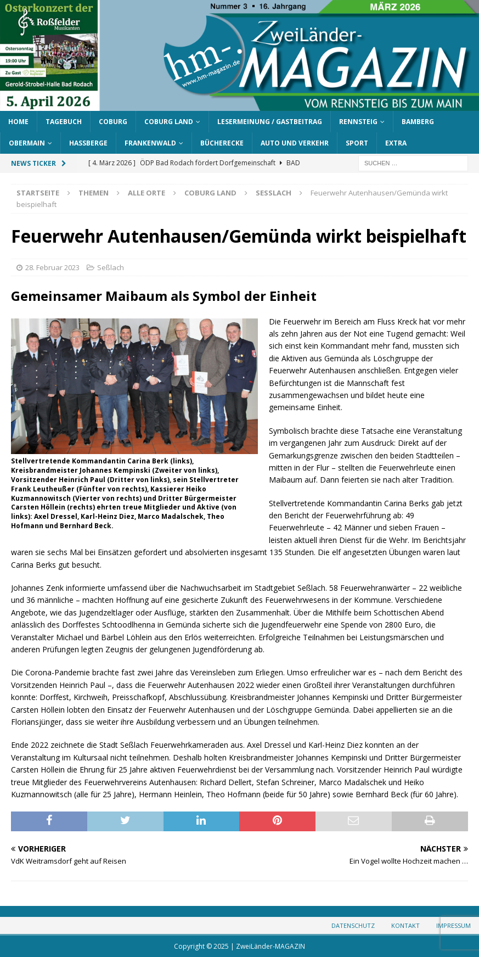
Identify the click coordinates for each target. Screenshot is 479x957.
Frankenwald (150, 143)
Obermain (27, 143)
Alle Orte (146, 193)
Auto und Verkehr (295, 143)
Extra (396, 143)
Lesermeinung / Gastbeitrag (269, 121)
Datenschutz (353, 925)
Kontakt (405, 925)
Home (18, 121)
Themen (93, 193)
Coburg (113, 121)
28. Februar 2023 (52, 267)
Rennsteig (358, 121)
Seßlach (110, 267)
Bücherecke (222, 143)
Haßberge (88, 143)
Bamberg (418, 121)
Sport (357, 143)
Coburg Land (168, 121)
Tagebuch (64, 121)
